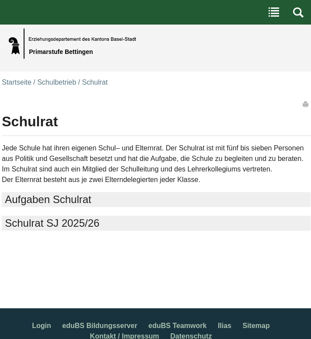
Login (41, 325)
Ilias (224, 325)
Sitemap (255, 325)
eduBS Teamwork (177, 325)
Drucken (306, 103)
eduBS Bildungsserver (99, 325)
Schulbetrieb (56, 82)
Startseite (16, 82)
